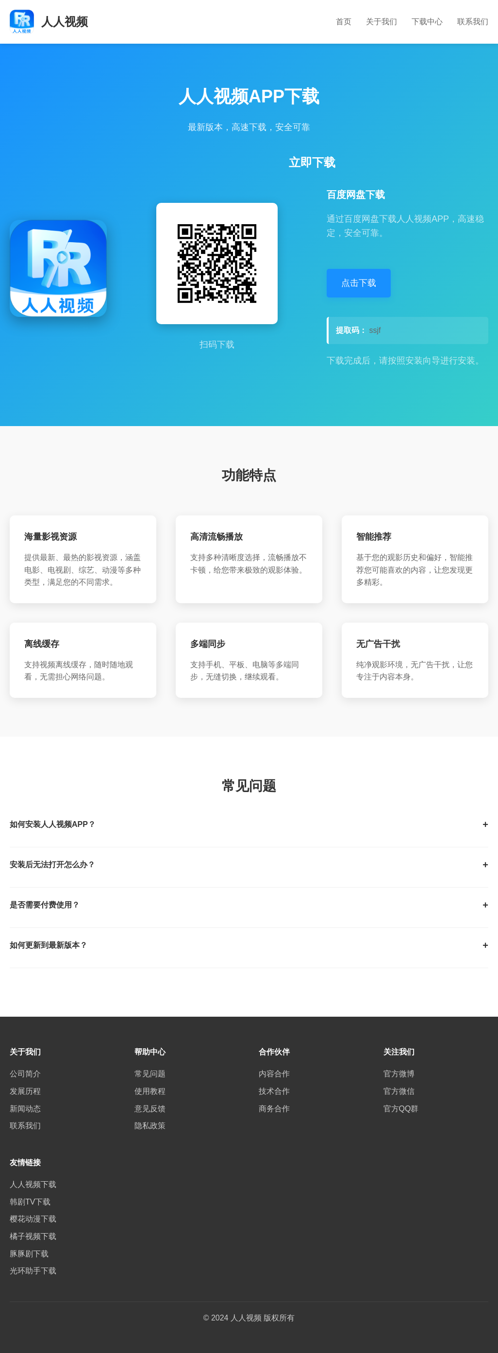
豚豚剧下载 (29, 1254)
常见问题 (150, 1074)
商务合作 (274, 1109)
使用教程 (150, 1091)
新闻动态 (25, 1109)
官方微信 (399, 1091)
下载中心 (427, 21)
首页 (343, 21)
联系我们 (472, 21)
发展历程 (25, 1091)
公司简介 (25, 1074)
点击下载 (358, 283)
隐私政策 (150, 1126)
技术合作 (274, 1091)
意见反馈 (150, 1109)
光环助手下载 (33, 1271)
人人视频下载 (33, 1184)
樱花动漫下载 (33, 1219)
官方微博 (399, 1074)
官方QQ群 (401, 1109)
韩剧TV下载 (30, 1202)
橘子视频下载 (33, 1236)
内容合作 (274, 1074)
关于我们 (381, 21)
